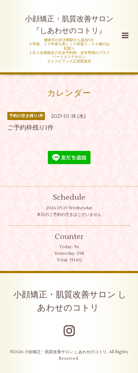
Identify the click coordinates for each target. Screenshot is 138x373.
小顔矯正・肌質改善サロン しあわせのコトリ (70, 301)
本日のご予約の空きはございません (69, 214)
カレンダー (69, 93)
